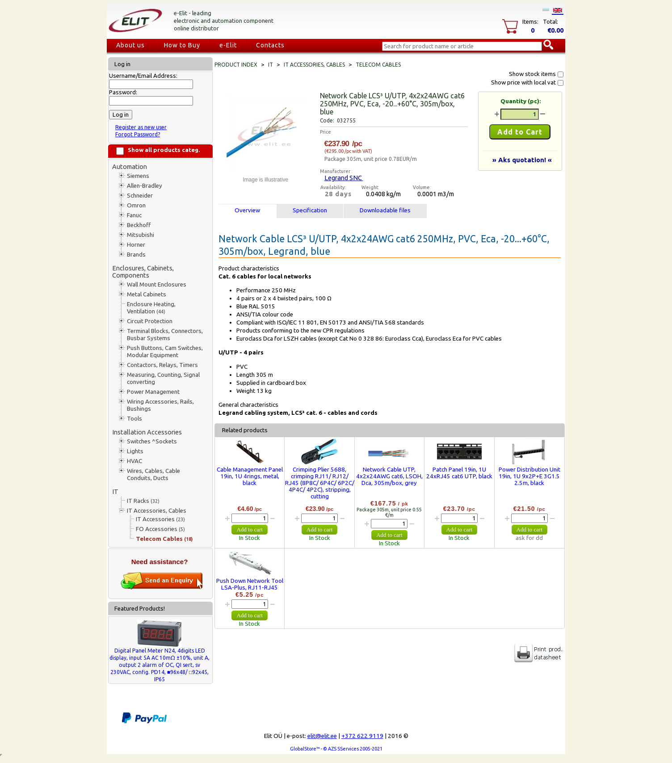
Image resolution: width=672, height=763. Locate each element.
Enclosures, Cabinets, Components (143, 271)
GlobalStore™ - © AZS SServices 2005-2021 (336, 748)
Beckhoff (139, 225)
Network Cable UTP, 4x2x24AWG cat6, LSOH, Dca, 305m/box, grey (389, 476)
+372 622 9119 (362, 736)
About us (130, 45)
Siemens (138, 176)
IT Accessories (160, 519)
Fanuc (134, 215)
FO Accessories (160, 529)
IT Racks (143, 500)
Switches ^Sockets (152, 441)
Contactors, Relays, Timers (162, 365)
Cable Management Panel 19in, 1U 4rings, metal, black (250, 476)
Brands (136, 254)
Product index (235, 64)
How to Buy (182, 45)
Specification (310, 210)
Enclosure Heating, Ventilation (151, 308)
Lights (135, 451)
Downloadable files (385, 210)
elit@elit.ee (322, 736)
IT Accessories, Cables (156, 510)
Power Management (153, 391)
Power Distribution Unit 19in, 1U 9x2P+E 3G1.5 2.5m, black (529, 476)
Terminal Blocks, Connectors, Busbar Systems (165, 334)
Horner (136, 244)
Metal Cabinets (146, 294)
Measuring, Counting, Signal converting (163, 378)
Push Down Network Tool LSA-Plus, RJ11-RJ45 (249, 584)
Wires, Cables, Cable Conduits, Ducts (153, 474)
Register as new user (141, 127)
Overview (247, 210)
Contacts (270, 45)
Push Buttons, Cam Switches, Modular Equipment (165, 351)
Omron (136, 205)
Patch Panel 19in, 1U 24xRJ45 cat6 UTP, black (459, 473)
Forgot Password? (137, 134)
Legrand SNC (343, 177)
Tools (134, 418)
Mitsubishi (140, 235)
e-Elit (228, 45)
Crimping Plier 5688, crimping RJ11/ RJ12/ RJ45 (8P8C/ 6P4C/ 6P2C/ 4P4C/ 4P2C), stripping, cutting (319, 483)
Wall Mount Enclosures (156, 284)
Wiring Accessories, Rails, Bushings (160, 405)
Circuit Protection (149, 321)
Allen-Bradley (144, 185)
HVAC (134, 461)
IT (115, 491)
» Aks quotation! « (522, 160)
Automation (129, 166)
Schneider (140, 195)
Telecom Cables (164, 538)
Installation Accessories (147, 432)
